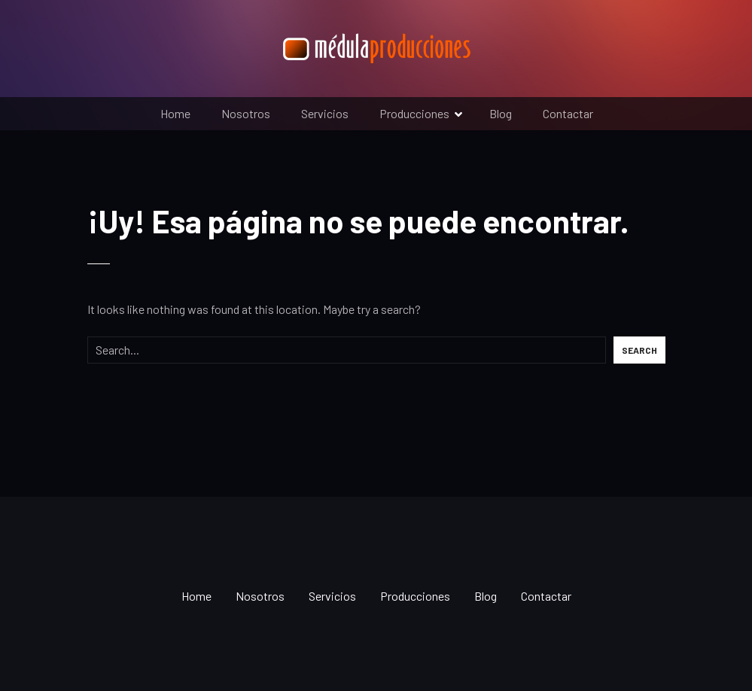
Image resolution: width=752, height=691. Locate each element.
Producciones (414, 113)
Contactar (568, 113)
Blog (500, 113)
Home (175, 113)
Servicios (325, 113)
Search (639, 350)
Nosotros (245, 113)
